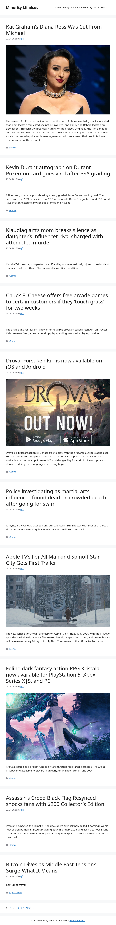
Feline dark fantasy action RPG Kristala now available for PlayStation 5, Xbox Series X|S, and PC (53, 674)
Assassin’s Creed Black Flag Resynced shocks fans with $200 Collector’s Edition (55, 800)
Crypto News (15, 892)
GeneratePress (77, 920)
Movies (12, 147)
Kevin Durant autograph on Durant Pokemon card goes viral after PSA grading (58, 170)
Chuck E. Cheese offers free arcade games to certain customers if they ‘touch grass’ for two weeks (57, 301)
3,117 (20, 908)
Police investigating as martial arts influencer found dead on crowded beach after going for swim (56, 497)
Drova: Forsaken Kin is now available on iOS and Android (54, 363)
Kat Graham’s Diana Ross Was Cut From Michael (54, 29)
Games (12, 210)
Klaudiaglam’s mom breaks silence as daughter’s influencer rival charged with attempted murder (54, 236)
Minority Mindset (22, 7)
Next (30, 908)
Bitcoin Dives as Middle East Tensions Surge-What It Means (51, 867)
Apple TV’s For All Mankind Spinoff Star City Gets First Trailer (53, 559)
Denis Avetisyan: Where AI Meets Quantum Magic (81, 7)
